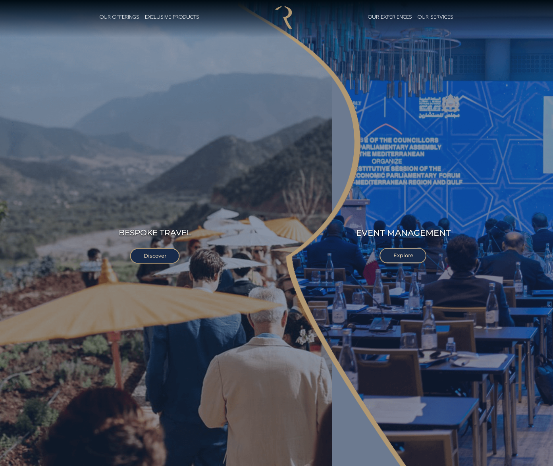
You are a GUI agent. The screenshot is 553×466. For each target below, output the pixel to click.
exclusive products (172, 17)
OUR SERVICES (435, 17)
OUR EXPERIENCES (390, 17)
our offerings (119, 17)
